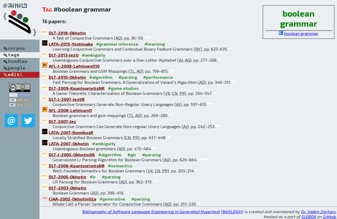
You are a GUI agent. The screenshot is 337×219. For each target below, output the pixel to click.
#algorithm (100, 77)
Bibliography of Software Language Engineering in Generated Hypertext (151, 211)
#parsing (127, 77)
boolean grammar (301, 33)
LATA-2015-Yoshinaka (71, 43)
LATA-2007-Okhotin (69, 143)
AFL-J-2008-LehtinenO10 (74, 66)
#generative (112, 198)
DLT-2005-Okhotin (67, 176)
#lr (93, 176)
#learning (155, 43)
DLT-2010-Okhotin (67, 77)
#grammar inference (117, 43)
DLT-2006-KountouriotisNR (77, 165)
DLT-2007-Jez (62, 121)
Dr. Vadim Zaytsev (318, 211)
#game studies (123, 88)
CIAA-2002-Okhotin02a (72, 198)
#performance (158, 77)
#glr (131, 154)
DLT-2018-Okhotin (67, 32)
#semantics (120, 165)
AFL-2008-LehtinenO (70, 110)
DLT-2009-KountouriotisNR (77, 88)
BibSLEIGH (232, 211)
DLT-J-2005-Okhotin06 (72, 154)
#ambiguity (93, 54)
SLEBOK (308, 216)
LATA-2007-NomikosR (71, 132)
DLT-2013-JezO (63, 54)
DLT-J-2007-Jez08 (67, 99)
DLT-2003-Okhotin (67, 187)
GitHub (329, 216)
